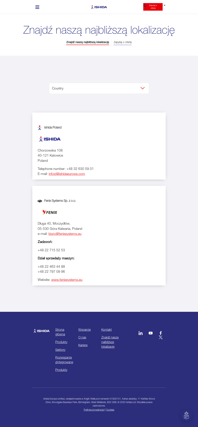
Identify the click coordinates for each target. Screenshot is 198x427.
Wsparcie (84, 329)
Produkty (61, 342)
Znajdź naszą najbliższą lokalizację (87, 42)
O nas (82, 337)
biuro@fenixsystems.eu (65, 234)
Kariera (82, 345)
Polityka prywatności (94, 409)
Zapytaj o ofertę (153, 6)
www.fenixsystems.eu (66, 280)
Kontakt (106, 329)
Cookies (110, 409)
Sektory (60, 349)
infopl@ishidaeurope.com (67, 174)
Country (57, 88)
